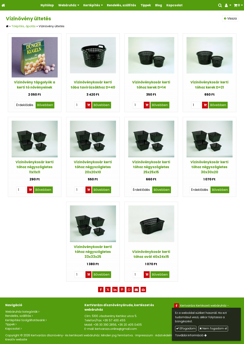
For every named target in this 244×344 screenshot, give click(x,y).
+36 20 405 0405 (130, 325)
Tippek (10, 324)
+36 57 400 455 (114, 320)
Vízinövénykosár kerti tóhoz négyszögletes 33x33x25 (93, 251)
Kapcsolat (12, 329)
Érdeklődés (24, 105)
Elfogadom (186, 328)
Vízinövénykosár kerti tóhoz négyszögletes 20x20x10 (93, 167)
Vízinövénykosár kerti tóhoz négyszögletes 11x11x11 (35, 167)
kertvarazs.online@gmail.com (116, 329)
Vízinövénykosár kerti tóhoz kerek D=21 (209, 84)
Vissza (230, 18)
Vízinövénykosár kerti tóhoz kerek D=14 (151, 84)
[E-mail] (136, 289)
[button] (238, 5)
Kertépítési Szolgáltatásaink (25, 320)
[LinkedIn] (115, 289)
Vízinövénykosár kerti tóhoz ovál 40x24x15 (151, 254)
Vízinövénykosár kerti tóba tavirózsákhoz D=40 (93, 84)
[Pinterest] (122, 289)
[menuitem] (47, 5)
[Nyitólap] (3, 5)
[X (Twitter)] (108, 289)
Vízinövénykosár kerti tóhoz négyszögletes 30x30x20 (209, 167)
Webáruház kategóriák (21, 312)
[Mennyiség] (79, 105)
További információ (189, 335)
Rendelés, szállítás (18, 316)
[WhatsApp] (129, 289)
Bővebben (45, 105)
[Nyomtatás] (143, 289)
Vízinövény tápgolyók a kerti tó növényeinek (34, 84)
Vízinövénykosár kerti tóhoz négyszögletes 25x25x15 (151, 167)
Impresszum (144, 335)
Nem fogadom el (213, 328)
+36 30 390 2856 (104, 325)
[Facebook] (101, 289)
